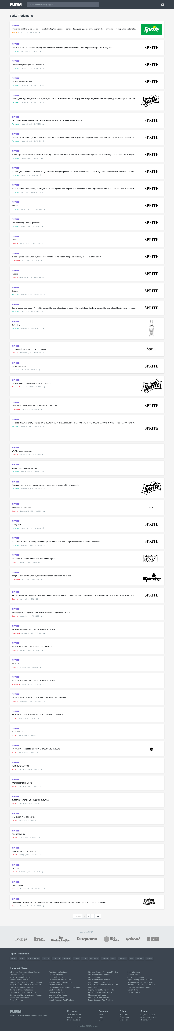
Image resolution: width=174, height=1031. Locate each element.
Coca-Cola (56, 959)
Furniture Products (56, 975)
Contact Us (146, 1020)
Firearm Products (16, 1000)
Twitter (123, 1015)
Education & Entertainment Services (23, 992)
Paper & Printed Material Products (101, 990)
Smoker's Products (134, 975)
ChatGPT (46, 959)
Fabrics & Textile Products (19, 997)
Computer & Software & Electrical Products (26, 982)
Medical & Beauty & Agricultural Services (103, 972)
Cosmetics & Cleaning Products (21, 990)
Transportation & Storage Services (140, 982)
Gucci (85, 959)
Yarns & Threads (133, 992)
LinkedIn (124, 1020)
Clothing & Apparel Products (20, 977)
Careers (102, 1017)
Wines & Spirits (132, 990)
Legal (101, 1020)
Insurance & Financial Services (60, 982)
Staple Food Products (135, 977)
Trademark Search (74, 1015)
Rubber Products (133, 972)
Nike (131, 959)
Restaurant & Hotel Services (98, 997)
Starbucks (122, 959)
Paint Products (93, 987)
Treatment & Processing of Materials (141, 985)
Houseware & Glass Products (60, 980)
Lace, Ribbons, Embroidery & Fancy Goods (64, 987)
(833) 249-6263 (148, 1015)
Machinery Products (56, 997)
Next (98, 916)
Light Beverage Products (58, 992)
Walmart (149, 959)
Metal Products (94, 977)
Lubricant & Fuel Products (58, 995)
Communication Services (19, 980)
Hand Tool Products (56, 977)
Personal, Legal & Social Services (100, 992)
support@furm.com (149, 1017)
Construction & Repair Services (21, 987)
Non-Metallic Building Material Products (103, 985)
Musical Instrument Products (99, 980)
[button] (163, 4)
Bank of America (33, 959)
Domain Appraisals (74, 1017)
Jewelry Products (55, 985)
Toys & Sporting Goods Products (139, 980)
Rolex (113, 959)
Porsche (105, 959)
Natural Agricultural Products (99, 982)
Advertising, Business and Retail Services (25, 972)
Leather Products (55, 990)
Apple (22, 959)
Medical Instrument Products (99, 975)
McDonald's (94, 959)
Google (76, 959)
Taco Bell (140, 959)
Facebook (66, 959)
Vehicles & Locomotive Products (139, 987)
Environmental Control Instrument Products (26, 995)
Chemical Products (17, 975)
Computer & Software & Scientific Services (25, 985)
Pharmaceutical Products (97, 995)
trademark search (23, 1015)
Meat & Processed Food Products (61, 1000)
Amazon (13, 959)
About (101, 1015)
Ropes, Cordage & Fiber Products (100, 1000)
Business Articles (73, 1020)
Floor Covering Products (58, 972)
